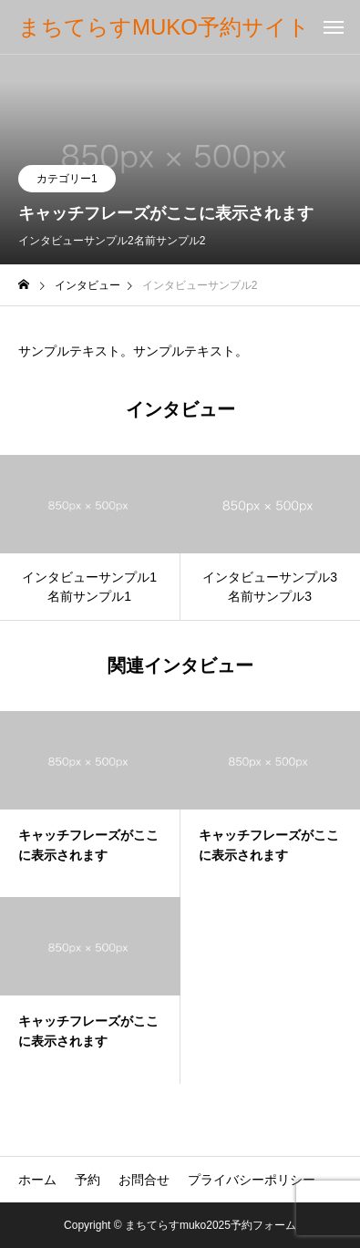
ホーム (37, 1179)
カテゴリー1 (67, 178)
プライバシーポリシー (251, 1179)
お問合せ (144, 1179)
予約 (87, 1179)
